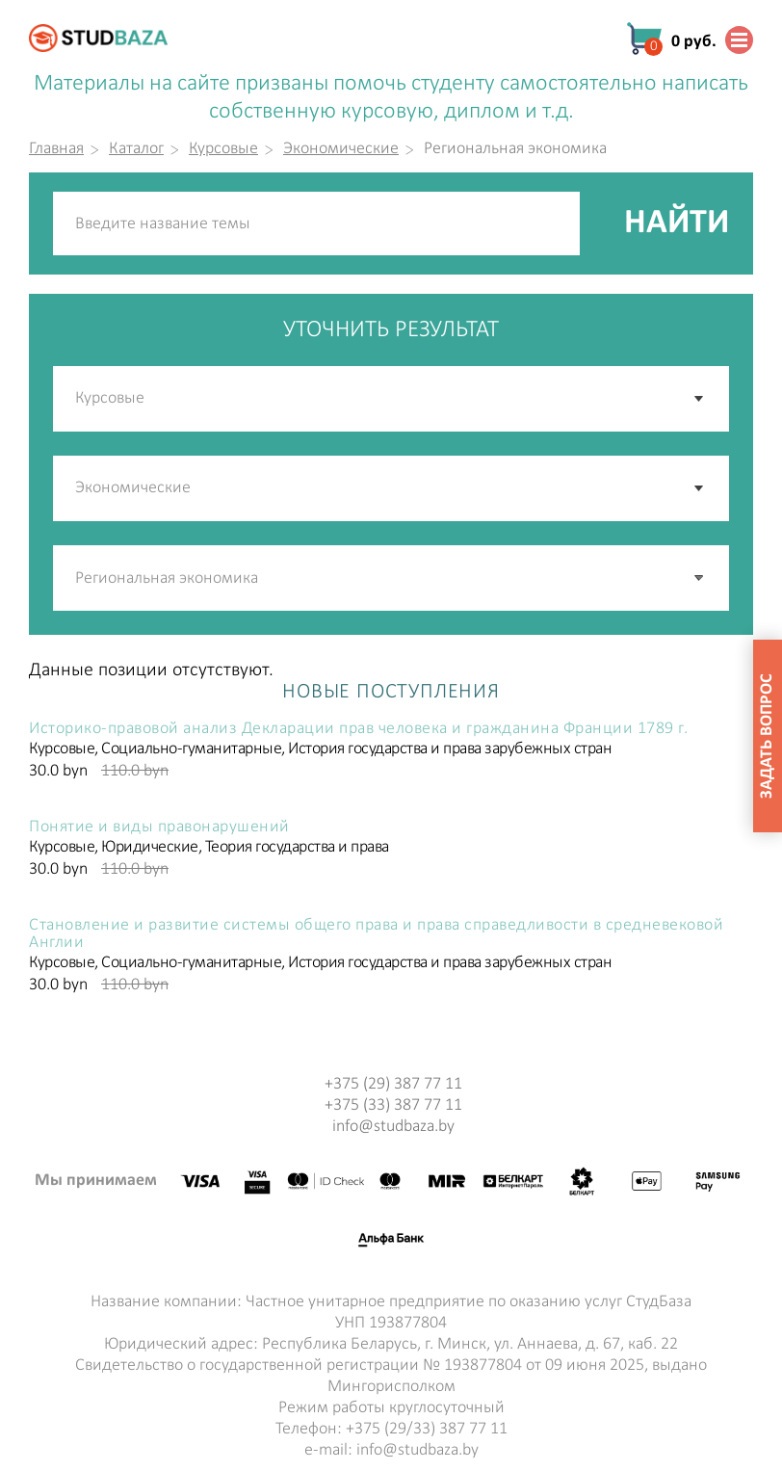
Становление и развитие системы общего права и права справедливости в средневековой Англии (376, 934)
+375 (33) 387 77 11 (393, 1105)
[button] (700, 578)
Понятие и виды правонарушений (159, 827)
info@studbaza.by (393, 1126)
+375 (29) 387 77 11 (393, 1084)
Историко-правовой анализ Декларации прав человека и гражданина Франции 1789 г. (358, 729)
